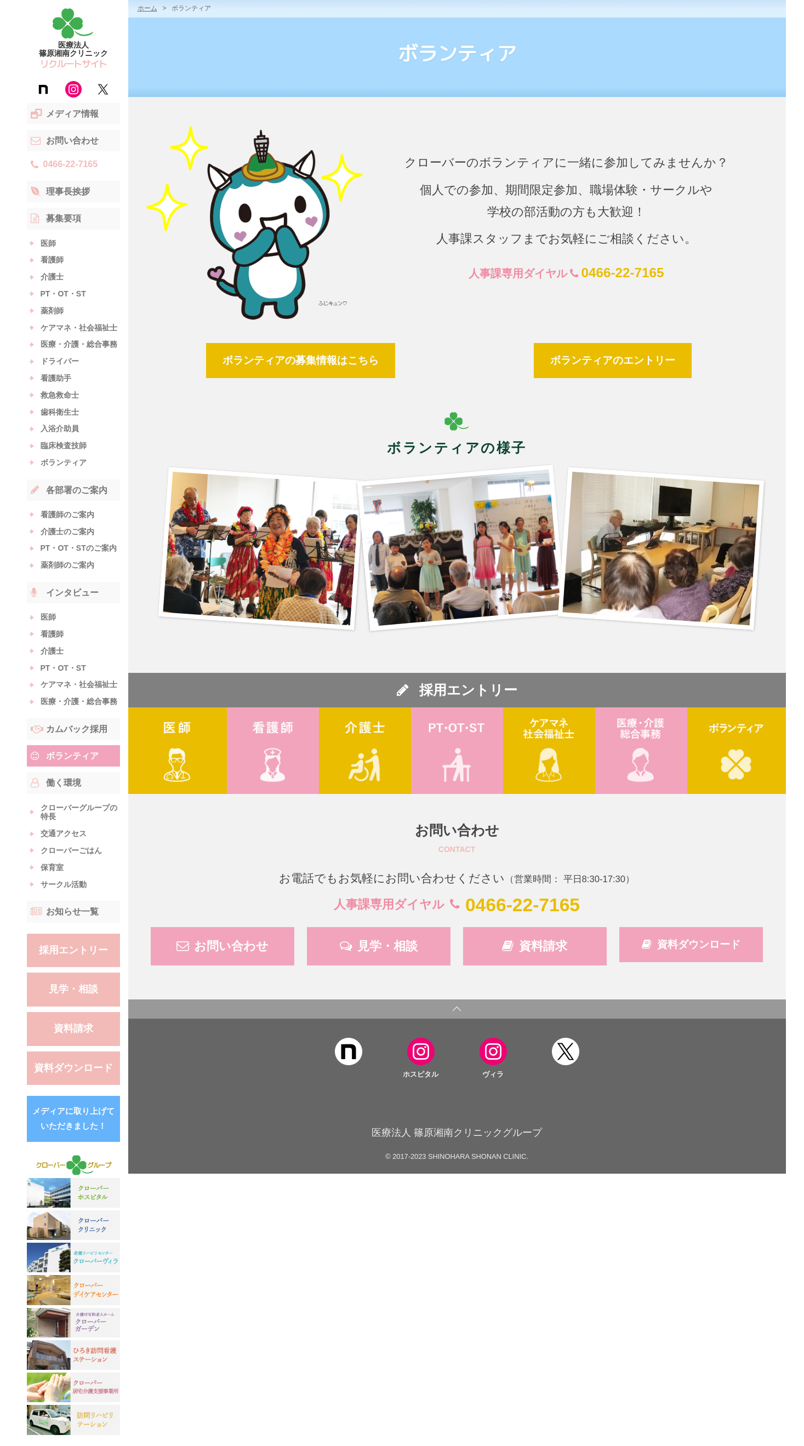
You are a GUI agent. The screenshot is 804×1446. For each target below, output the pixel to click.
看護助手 (56, 378)
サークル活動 (64, 884)
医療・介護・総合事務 (79, 344)
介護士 (52, 276)
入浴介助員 (60, 428)
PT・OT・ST (63, 293)
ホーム (147, 8)
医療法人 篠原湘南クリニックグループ (457, 1132)
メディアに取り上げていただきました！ (73, 1118)
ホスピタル (420, 1056)
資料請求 (73, 1028)
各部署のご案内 (69, 490)
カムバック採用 (69, 729)
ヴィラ (493, 1056)
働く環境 (56, 783)
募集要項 (56, 219)
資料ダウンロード (73, 1067)
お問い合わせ (65, 141)
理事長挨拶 (60, 192)
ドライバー (60, 361)
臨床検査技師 (64, 445)
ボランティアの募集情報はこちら (301, 360)
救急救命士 (60, 395)
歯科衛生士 (60, 412)
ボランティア (64, 462)
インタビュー (65, 593)
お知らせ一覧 (65, 912)
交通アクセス (64, 833)
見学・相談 (73, 989)
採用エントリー (73, 950)
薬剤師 (52, 310)
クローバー (73, 1165)
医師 (48, 243)
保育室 (52, 867)
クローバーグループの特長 (79, 812)
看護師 (52, 259)
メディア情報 (65, 114)
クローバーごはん (71, 850)
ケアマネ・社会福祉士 (79, 327)
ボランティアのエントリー (612, 360)
